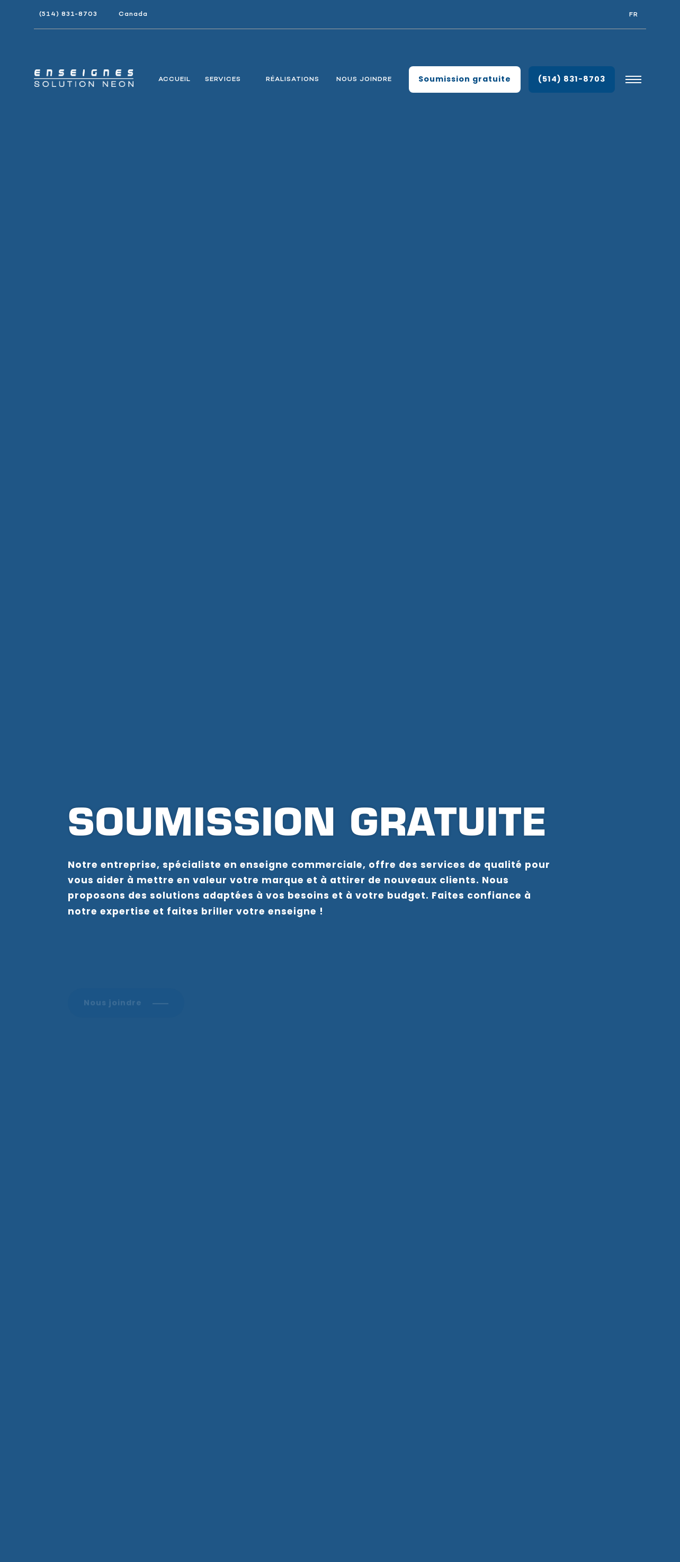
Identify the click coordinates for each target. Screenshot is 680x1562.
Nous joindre (364, 79)
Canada (133, 14)
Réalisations (292, 79)
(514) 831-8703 (68, 14)
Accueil (174, 79)
